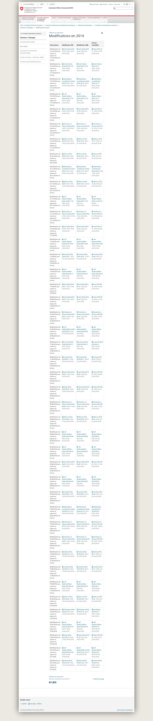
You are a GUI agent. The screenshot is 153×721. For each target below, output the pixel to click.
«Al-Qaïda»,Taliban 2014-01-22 (96, 652)
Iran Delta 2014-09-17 (68, 286)
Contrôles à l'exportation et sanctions (106, 25)
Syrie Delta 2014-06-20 (83, 464)
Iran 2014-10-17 (97, 229)
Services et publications (94, 17)
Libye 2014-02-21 (97, 637)
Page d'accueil (103, 4)
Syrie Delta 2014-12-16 (68, 51)
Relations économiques (85, 25)
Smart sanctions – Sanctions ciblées (32, 57)
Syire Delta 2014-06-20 (68, 464)
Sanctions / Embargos (26, 27)
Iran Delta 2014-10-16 (68, 229)
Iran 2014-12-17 (97, 111)
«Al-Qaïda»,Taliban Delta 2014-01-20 (68, 652)
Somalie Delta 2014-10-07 (68, 257)
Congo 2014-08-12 (97, 359)
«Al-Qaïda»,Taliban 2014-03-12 (96, 626)
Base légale (24, 46)
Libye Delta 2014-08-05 (68, 389)
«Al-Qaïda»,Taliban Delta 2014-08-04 (68, 436)
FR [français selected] (127, 4)
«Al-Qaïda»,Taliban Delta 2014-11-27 (68, 201)
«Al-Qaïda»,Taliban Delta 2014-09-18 (97, 274)
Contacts (110, 4)
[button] (114, 8)
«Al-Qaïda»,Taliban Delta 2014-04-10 (68, 586)
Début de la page (99, 679)
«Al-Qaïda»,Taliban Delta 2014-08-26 (82, 331)
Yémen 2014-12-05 (97, 156)
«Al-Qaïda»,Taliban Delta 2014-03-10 (68, 626)
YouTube (33, 704)
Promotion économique (64, 17)
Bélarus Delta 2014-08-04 (68, 419)
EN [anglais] (132, 4)
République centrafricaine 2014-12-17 (96, 83)
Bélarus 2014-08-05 (97, 419)
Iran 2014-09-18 (97, 286)
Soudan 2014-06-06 (97, 494)
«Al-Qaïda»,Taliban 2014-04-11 (96, 586)
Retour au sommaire (56, 32)
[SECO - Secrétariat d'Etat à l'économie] (48, 10)
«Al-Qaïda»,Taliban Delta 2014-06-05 (68, 481)
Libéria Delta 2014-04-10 (68, 554)
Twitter (24, 704)
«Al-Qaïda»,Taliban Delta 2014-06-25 (68, 451)
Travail (54, 17)
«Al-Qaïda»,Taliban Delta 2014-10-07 (68, 244)
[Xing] (54, 682)
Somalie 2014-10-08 (97, 257)
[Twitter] (52, 682)
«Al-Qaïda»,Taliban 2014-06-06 (96, 481)
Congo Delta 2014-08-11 (68, 359)
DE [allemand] (124, 4)
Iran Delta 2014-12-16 (68, 111)
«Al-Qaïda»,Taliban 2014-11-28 (97, 201)
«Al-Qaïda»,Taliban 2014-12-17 (96, 98)
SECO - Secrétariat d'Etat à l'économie (31, 25)
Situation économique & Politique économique (28, 18)
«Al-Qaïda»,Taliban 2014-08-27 (96, 331)
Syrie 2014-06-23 (97, 464)
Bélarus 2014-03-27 (97, 599)
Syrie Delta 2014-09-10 (68, 299)
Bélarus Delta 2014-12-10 (68, 141)
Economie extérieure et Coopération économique (43, 20)
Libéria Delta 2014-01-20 (68, 663)
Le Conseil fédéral (27, 4)
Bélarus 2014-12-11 (97, 141)
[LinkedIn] (55, 682)
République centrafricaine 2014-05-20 (96, 511)
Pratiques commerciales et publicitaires (79, 18)
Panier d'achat (95, 4)
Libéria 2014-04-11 (97, 554)
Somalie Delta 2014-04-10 (68, 569)
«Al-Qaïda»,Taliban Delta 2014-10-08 (97, 244)
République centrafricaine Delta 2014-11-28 (97, 171)
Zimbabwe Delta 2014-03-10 (68, 612)
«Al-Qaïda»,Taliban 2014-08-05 (96, 436)
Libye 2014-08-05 (97, 389)
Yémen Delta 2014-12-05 (68, 156)
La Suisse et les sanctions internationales (28, 52)
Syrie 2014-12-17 (97, 51)
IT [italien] (129, 4)
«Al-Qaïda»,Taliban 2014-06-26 (96, 451)
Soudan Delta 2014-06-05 (68, 494)
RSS (40, 704)
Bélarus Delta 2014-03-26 (68, 599)
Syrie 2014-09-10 (97, 299)
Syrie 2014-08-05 (97, 374)
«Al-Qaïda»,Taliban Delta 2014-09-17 (68, 274)
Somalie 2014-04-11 (97, 569)
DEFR (40, 4)
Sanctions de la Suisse (27, 42)
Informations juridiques (125, 710)
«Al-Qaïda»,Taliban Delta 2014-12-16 (68, 98)
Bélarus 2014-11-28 (97, 184)
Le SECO (51, 4)
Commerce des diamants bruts (30, 62)
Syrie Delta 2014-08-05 (68, 374)
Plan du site (117, 4)
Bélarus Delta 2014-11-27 (68, 184)
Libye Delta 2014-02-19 (68, 637)
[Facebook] (50, 682)
